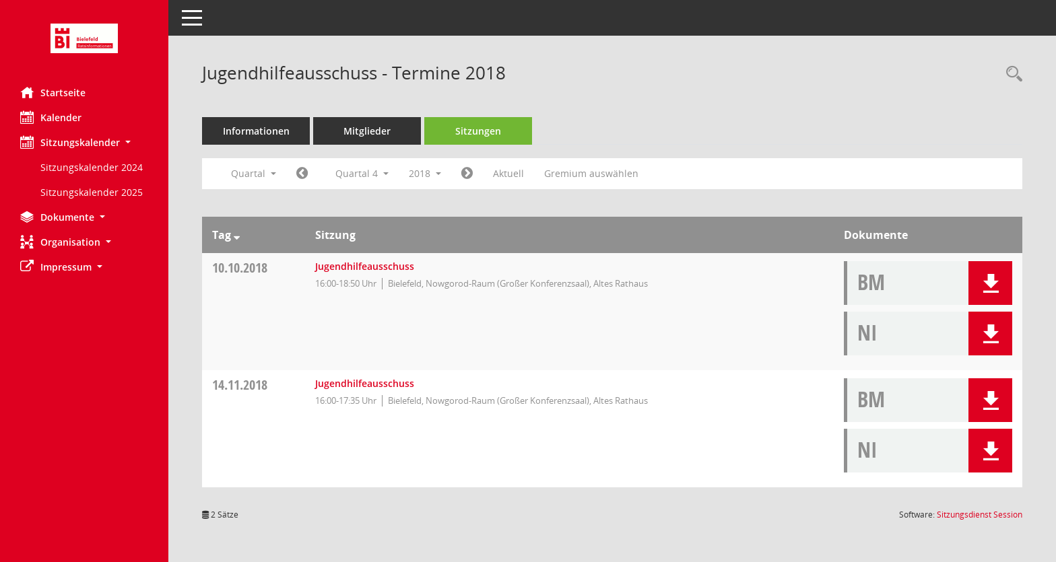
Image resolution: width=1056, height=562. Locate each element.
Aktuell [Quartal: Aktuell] (508, 173)
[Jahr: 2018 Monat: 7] (302, 174)
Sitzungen (478, 131)
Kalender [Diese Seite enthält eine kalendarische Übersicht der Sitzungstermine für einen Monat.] (50, 117)
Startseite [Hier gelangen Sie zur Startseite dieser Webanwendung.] (53, 92)
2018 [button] (425, 173)
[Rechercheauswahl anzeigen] (1010, 74)
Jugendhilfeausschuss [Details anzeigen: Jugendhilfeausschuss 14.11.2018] (364, 383)
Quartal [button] (253, 173)
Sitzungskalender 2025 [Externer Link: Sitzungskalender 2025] (91, 192)
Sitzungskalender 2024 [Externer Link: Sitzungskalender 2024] (91, 167)
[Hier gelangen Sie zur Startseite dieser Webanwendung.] (84, 38)
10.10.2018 (239, 267)
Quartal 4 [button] (362, 173)
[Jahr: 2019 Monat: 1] (467, 174)
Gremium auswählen (591, 173)
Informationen (256, 131)
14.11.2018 (239, 385)
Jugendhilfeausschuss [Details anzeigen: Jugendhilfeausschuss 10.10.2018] (364, 266)
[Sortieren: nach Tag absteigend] (237, 234)
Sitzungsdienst (979, 514)
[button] (84, 142)
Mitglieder (367, 131)
